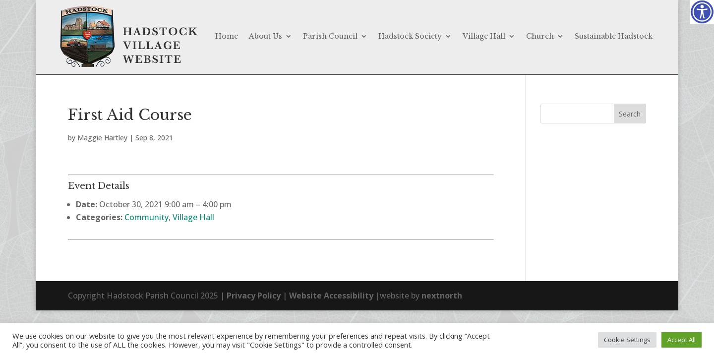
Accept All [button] (681, 339)
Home (226, 36)
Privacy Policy (254, 295)
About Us (265, 36)
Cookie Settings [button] (627, 339)
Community (146, 217)
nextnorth (441, 295)
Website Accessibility (331, 295)
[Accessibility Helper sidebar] (702, 12)
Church (540, 36)
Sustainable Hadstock (614, 36)
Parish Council (330, 36)
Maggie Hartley (102, 137)
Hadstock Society (410, 36)
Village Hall (484, 36)
